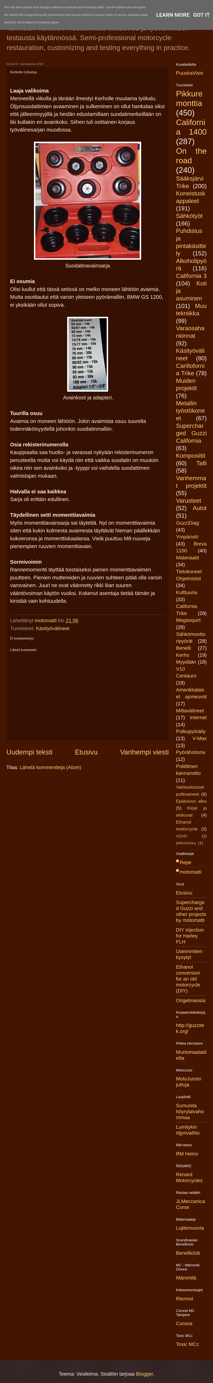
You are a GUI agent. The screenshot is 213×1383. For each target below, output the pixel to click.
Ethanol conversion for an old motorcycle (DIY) (188, 979)
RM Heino (187, 1154)
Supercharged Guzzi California (191, 433)
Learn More (173, 15)
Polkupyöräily (191, 731)
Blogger (144, 1374)
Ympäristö (187, 537)
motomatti (190, 872)
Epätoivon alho (191, 801)
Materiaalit (187, 557)
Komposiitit (190, 455)
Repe (186, 862)
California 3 (191, 275)
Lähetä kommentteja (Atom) (50, 767)
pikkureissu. (186, 843)
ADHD (181, 836)
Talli (201, 463)
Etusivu (86, 752)
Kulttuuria (186, 592)
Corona (184, 1323)
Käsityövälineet (52, 628)
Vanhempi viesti (144, 752)
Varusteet (188, 500)
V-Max (200, 738)
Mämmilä (186, 1278)
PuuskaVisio (189, 73)
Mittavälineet (190, 710)
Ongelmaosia (190, 1000)
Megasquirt (188, 620)
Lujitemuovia (190, 1228)
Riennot (184, 1298)
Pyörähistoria (190, 752)
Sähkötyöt (189, 216)
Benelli (183, 648)
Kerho (182, 655)
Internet (198, 717)
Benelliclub (188, 1253)
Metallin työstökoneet (190, 411)
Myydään (186, 662)
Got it (201, 15)
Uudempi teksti (29, 752)
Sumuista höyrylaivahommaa (190, 1111)
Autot (200, 508)
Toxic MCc (187, 1344)
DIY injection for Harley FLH (190, 936)
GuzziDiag (187, 523)
